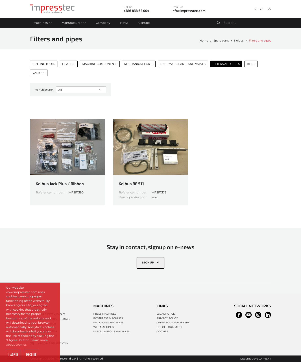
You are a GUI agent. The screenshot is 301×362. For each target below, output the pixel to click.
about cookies (16, 345)
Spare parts (221, 40)
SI (256, 8)
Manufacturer (72, 22)
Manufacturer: (44, 89)
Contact (144, 22)
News (124, 22)
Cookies (162, 331)
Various (39, 73)
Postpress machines (108, 318)
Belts (251, 64)
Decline (31, 355)
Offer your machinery (173, 322)
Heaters (68, 64)
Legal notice (166, 313)
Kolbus (239, 40)
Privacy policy (167, 318)
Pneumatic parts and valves (182, 64)
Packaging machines (108, 322)
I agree (13, 355)
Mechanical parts (138, 64)
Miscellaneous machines (111, 331)
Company (103, 22)
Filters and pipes (260, 40)
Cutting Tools (44, 64)
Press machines (104, 313)
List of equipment (169, 326)
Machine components (99, 64)
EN (261, 8)
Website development (255, 358)
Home (204, 40)
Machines (40, 22)
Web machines (103, 326)
